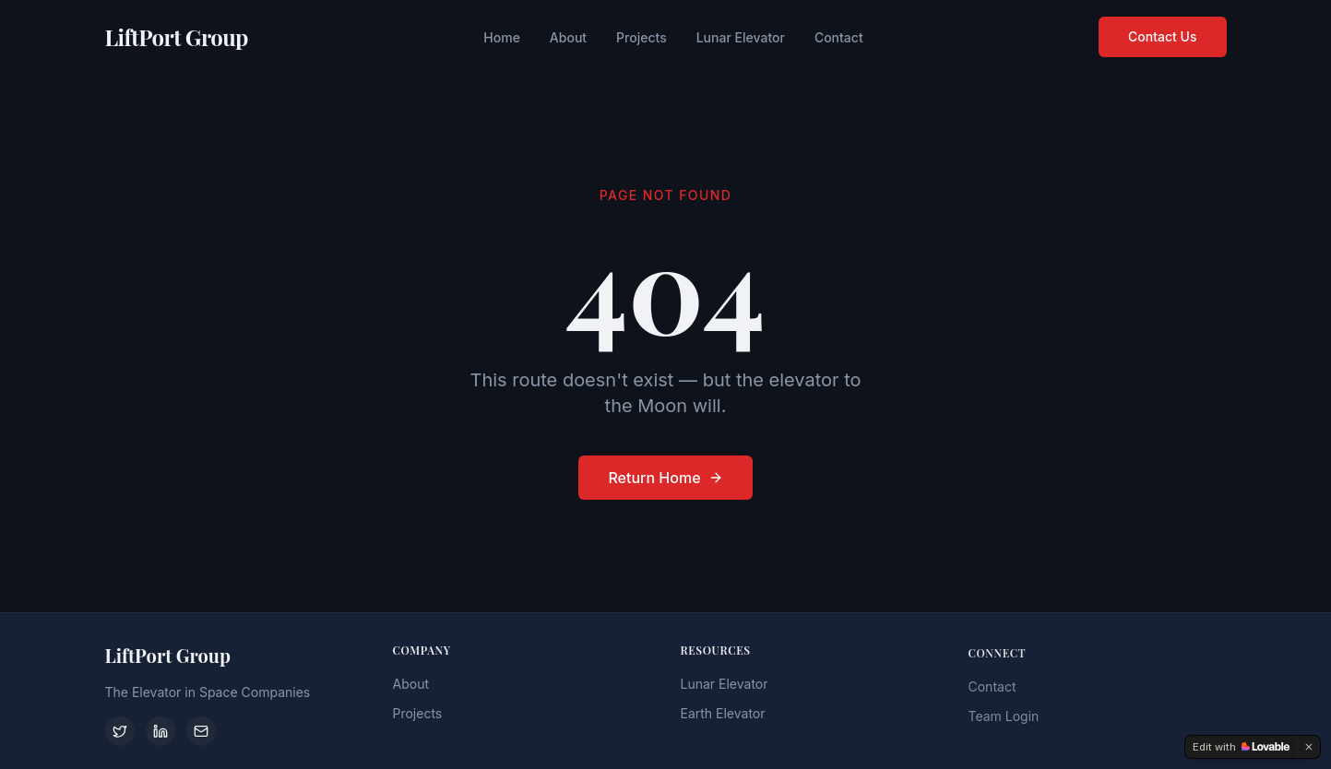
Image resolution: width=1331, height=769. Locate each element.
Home (501, 36)
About (568, 36)
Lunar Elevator (740, 36)
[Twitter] (120, 731)
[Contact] (201, 731)
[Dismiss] (1309, 747)
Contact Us (1162, 35)
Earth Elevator (723, 716)
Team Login (1004, 720)
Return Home (665, 477)
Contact (838, 36)
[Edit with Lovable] (1241, 747)
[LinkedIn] (160, 731)
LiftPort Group (176, 36)
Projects (641, 36)
